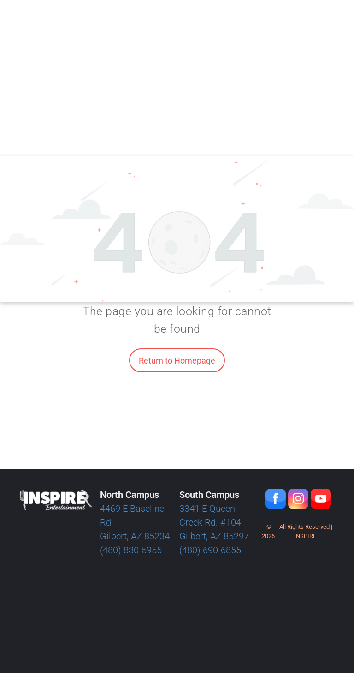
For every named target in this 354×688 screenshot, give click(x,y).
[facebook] (276, 500)
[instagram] (298, 500)
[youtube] (321, 500)
